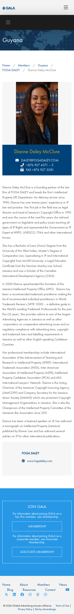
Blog (10, 589)
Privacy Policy (25, 609)
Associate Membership (37, 552)
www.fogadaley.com (39, 461)
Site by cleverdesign (45, 609)
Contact (50, 589)
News (63, 584)
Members (24, 65)
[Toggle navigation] (66, 7)
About (24, 584)
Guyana (43, 65)
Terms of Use (62, 605)
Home (6, 65)
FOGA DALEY (11, 70)
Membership (37, 526)
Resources (29, 589)
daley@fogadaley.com (40, 160)
